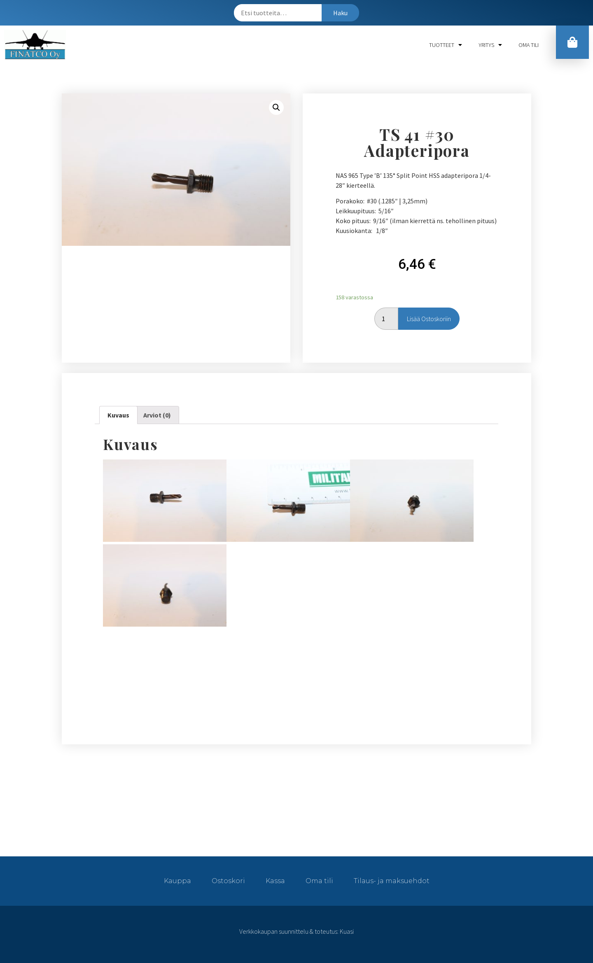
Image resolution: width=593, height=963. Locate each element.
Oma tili (528, 45)
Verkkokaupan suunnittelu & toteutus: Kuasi (296, 931)
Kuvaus (118, 415)
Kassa (275, 881)
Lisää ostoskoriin (429, 319)
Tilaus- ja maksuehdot (392, 881)
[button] (571, 44)
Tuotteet (445, 45)
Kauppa (177, 881)
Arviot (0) (157, 415)
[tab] (118, 415)
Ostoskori (228, 881)
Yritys (490, 45)
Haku (340, 13)
